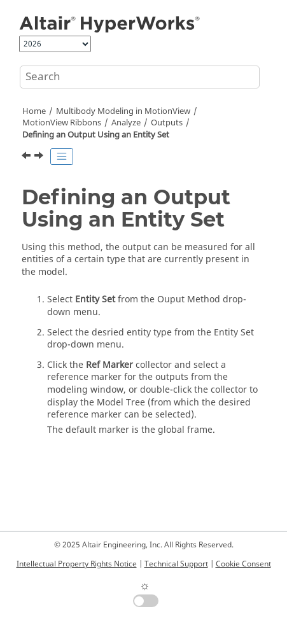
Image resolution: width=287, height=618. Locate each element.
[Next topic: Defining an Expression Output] (40, 157)
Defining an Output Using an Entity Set (95, 135)
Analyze (126, 123)
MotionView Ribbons (61, 123)
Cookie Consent (243, 564)
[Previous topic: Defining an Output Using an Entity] (27, 157)
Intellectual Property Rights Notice (77, 564)
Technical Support (176, 564)
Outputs (167, 123)
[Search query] (140, 77)
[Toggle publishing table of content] (61, 156)
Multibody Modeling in (123, 111)
